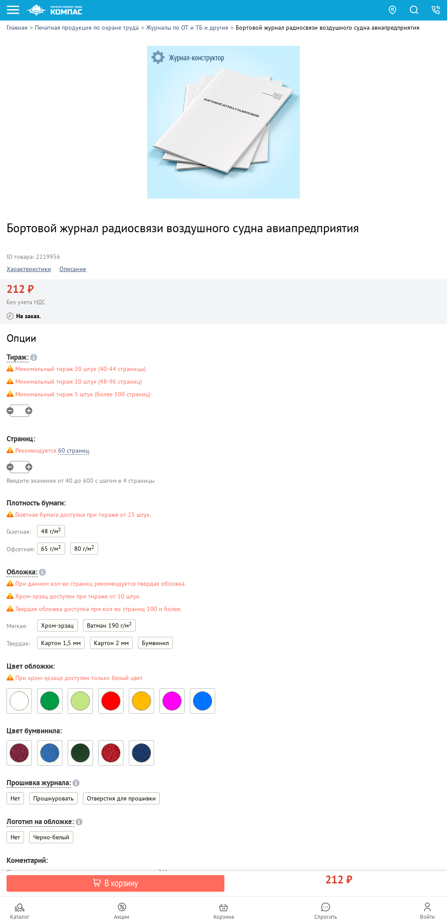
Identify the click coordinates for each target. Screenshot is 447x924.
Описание (72, 269)
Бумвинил (155, 643)
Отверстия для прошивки (121, 798)
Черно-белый (51, 837)
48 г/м (51, 530)
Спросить (325, 917)
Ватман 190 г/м (109, 624)
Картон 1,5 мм (61, 643)
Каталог (19, 917)
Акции (121, 917)
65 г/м (51, 548)
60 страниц (73, 450)
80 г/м (84, 548)
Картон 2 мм (111, 643)
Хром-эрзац (57, 625)
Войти (427, 917)
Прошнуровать (53, 798)
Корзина (223, 917)
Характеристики (29, 269)
